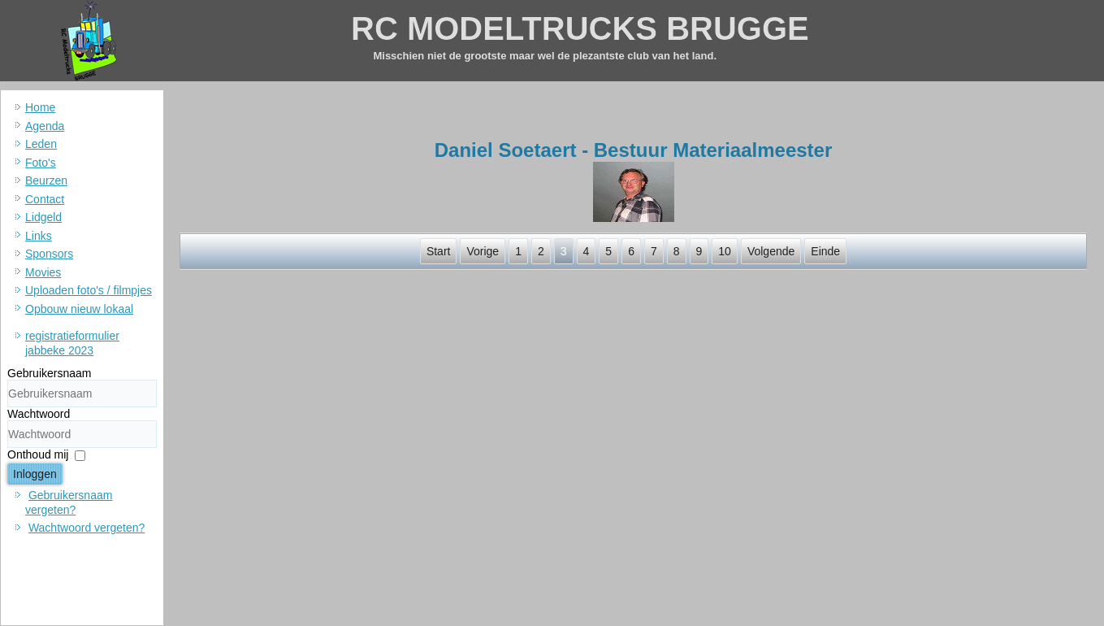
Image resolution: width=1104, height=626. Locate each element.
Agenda (44, 126)
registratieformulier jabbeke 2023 (72, 343)
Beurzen (46, 180)
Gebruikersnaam (49, 373)
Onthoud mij (37, 454)
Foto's (40, 162)
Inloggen (35, 473)
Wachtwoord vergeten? (86, 527)
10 (724, 251)
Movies (43, 272)
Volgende (770, 251)
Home (40, 107)
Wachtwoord (38, 413)
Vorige (482, 251)
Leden (41, 143)
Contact (44, 199)
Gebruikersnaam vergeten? (68, 502)
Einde (825, 251)
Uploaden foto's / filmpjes (88, 290)
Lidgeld (43, 217)
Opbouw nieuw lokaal (79, 308)
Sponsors (49, 253)
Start (438, 251)
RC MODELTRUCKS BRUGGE (580, 28)
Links (38, 235)
